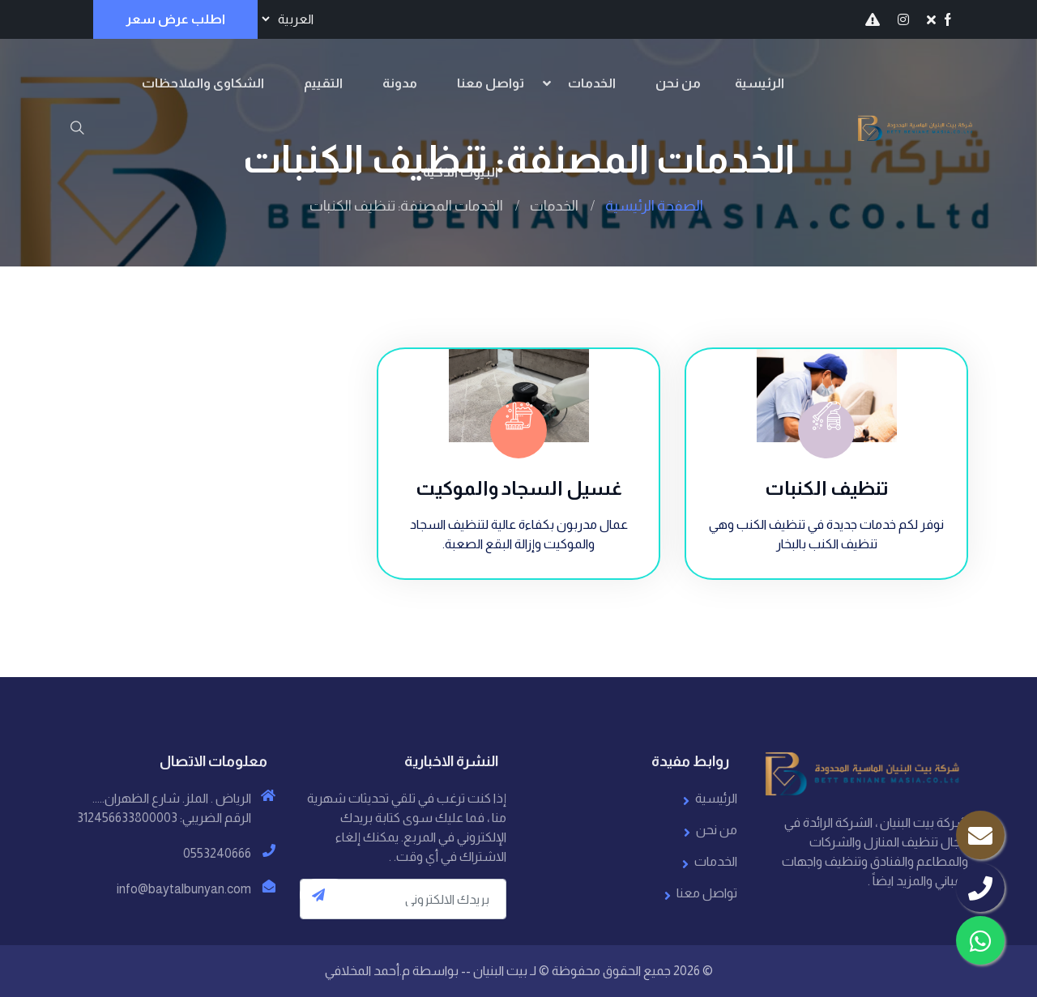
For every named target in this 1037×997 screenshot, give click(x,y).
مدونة (399, 83)
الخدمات (592, 83)
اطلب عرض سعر (175, 19)
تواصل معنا (490, 83)
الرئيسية (759, 83)
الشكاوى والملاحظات (203, 83)
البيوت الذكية (460, 172)
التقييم (323, 83)
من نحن (678, 83)
